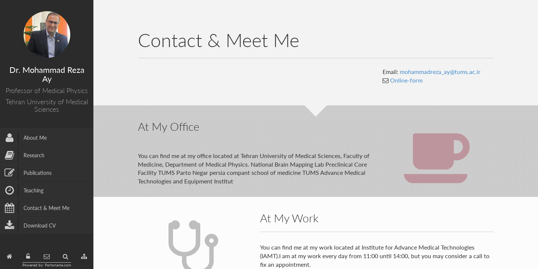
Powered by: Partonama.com (46, 265)
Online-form (406, 80)
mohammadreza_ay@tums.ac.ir (440, 71)
